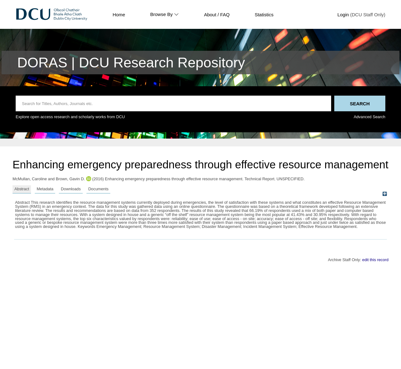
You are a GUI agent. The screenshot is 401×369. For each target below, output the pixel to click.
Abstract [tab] (21, 189)
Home (118, 14)
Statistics (264, 14)
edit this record (375, 259)
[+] (384, 194)
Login (343, 14)
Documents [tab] (98, 189)
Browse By (164, 14)
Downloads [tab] (71, 189)
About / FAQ (217, 14)
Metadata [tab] (45, 189)
